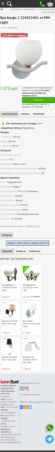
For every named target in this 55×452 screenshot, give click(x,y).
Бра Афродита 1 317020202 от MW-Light (31, 287)
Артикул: (4, 28)
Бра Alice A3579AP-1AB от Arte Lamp (10, 322)
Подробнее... (29, 128)
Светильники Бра (46, 9)
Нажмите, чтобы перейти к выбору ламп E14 (27, 243)
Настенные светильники (23, 9)
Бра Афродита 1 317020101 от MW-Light (10, 287)
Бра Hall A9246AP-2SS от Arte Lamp (9, 358)
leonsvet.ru (5, 396)
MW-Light (22, 191)
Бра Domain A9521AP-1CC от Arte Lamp (31, 324)
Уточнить (38, 100)
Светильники (48, 12)
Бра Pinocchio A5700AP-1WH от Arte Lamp (30, 360)
